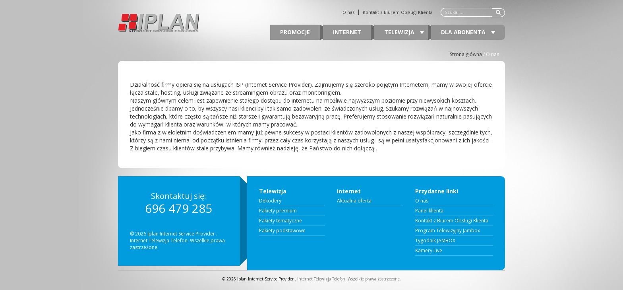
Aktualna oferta (354, 201)
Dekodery (270, 201)
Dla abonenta (468, 32)
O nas (348, 12)
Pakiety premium (278, 210)
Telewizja (404, 32)
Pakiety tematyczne (280, 220)
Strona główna (466, 54)
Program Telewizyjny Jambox (447, 230)
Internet (347, 32)
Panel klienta (429, 210)
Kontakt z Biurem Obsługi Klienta (398, 12)
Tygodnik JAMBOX (435, 240)
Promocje (295, 32)
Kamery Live (428, 250)
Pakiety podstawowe (282, 230)
